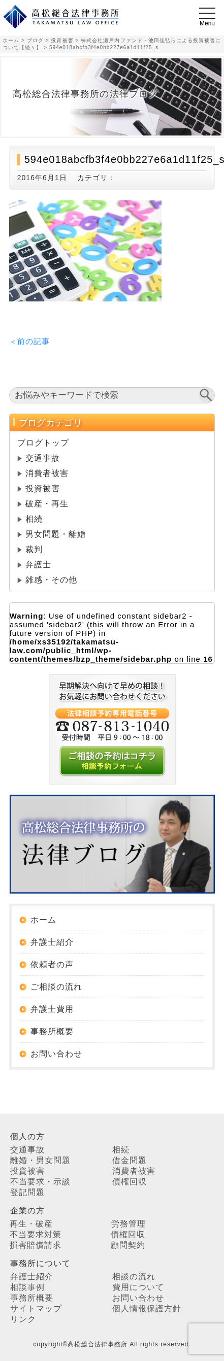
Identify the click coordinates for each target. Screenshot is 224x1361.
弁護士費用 (52, 1009)
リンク (23, 1319)
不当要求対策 (35, 1234)
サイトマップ (36, 1308)
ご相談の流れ (56, 986)
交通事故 (42, 458)
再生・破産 (31, 1223)
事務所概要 (52, 1031)
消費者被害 (47, 473)
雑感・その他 (51, 579)
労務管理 (128, 1223)
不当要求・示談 (40, 1181)
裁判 (34, 549)
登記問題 (27, 1192)
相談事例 (27, 1287)
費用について (138, 1287)
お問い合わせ (56, 1053)
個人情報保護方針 (146, 1308)
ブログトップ (43, 442)
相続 (34, 519)
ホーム (43, 919)
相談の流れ (133, 1276)
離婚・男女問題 (40, 1160)
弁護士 (38, 564)
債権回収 (129, 1181)
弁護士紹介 (52, 942)
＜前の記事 (29, 341)
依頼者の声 (52, 964)
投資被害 (42, 488)
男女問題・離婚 (55, 534)
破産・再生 (47, 503)
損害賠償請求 (35, 1245)
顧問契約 (128, 1245)
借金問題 (129, 1160)
